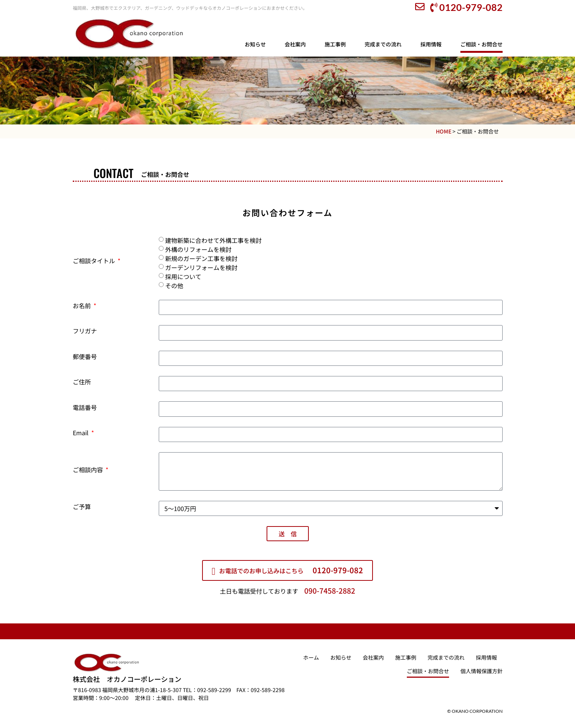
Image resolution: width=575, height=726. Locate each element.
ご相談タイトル (95, 261)
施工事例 (335, 44)
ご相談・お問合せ (481, 44)
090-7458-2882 (329, 590)
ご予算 (82, 507)
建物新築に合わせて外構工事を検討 (213, 240)
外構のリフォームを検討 (198, 249)
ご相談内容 (88, 470)
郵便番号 (85, 357)
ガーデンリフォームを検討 (201, 267)
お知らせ (255, 44)
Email (81, 433)
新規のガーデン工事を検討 (201, 258)
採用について (183, 276)
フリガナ (85, 331)
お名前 (82, 306)
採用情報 (431, 44)
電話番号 (85, 408)
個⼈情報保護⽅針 (481, 671)
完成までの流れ (383, 44)
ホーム (311, 657)
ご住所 (82, 382)
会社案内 (295, 44)
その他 (174, 285)
